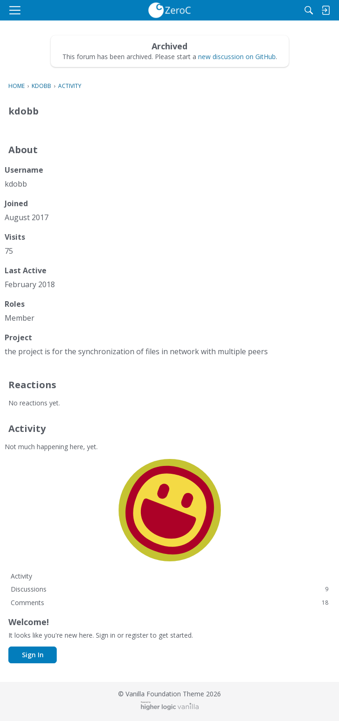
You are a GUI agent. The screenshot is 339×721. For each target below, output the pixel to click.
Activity (21, 576)
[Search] (308, 10)
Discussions (169, 589)
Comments (169, 602)
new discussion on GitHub (237, 56)
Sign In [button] (33, 654)
